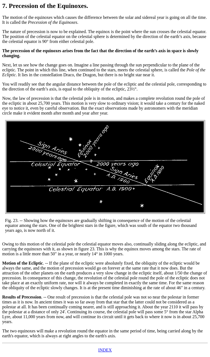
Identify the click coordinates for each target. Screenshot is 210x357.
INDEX (105, 350)
